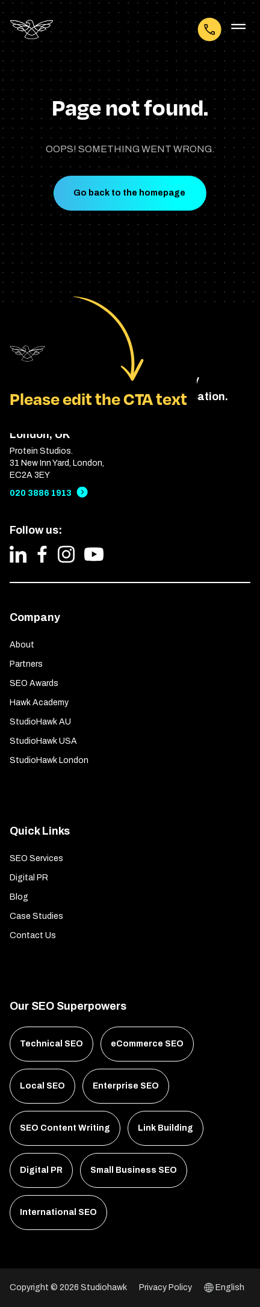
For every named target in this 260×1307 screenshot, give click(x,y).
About (22, 644)
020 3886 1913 (41, 493)
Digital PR (29, 877)
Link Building (165, 1127)
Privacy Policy (165, 1287)
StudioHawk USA (43, 741)
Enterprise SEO (126, 1085)
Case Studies (36, 916)
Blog (19, 896)
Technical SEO (51, 1043)
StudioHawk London (49, 760)
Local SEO (42, 1085)
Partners (26, 664)
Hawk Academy (39, 702)
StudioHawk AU (40, 721)
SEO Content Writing (65, 1127)
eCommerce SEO (147, 1043)
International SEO (58, 1212)
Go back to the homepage (129, 192)
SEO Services (36, 858)
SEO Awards (34, 683)
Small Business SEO (133, 1170)
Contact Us (33, 935)
